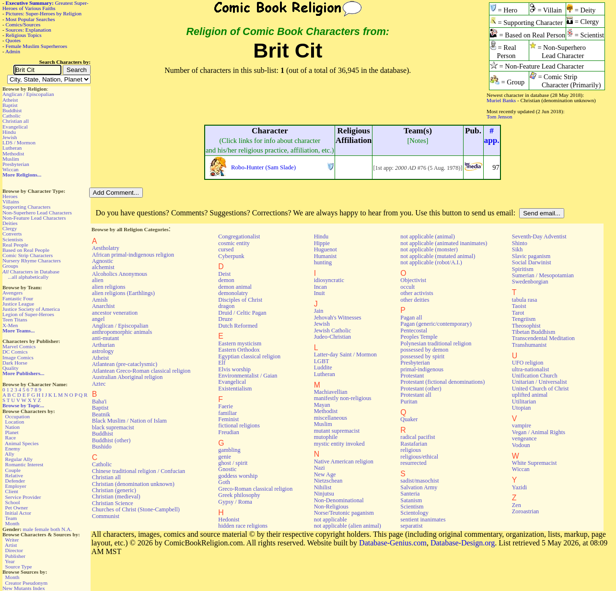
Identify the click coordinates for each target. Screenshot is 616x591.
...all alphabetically (28, 277)
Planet (12, 432)
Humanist (325, 256)
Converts (12, 233)
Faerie (225, 406)
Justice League (18, 304)
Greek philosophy (239, 495)
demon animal (235, 287)
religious (410, 450)
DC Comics (15, 352)
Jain (319, 310)
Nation (12, 427)
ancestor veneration (115, 312)
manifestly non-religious (343, 398)
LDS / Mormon (18, 142)
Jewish (9, 137)
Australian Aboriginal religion (127, 377)
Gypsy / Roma (235, 501)
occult (407, 287)
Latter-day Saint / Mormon (345, 354)
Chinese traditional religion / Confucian (138, 471)
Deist (224, 274)
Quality (10, 368)
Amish (100, 299)
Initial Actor (18, 513)
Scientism (411, 506)
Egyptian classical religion (249, 356)
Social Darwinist (531, 262)
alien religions (109, 287)
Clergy (9, 228)
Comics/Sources (23, 24)
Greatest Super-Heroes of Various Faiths (45, 5)
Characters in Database (30, 271)
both (55, 529)
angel (98, 319)
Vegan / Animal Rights (538, 432)
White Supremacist (534, 463)
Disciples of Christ (240, 299)
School (12, 502)
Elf (221, 362)
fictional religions (239, 425)
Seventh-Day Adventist (539, 236)
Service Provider (23, 497)
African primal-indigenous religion (133, 254)
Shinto (519, 243)
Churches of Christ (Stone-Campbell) (136, 509)
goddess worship (237, 476)
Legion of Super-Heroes (28, 314)
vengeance (524, 438)
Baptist (10, 105)
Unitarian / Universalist (539, 381)
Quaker (409, 419)
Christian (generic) (114, 490)
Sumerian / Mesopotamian (543, 275)
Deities (10, 223)
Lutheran (12, 148)
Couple (13, 470)
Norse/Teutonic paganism (344, 512)
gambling (229, 450)
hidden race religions (242, 525)
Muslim (10, 159)
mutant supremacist (337, 430)
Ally (9, 454)
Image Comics (18, 357)
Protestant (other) (420, 388)
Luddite (323, 367)
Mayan (322, 405)
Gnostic (227, 469)
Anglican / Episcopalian (28, 94)
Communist (105, 516)
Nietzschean (328, 480)
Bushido (102, 446)
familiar (227, 413)
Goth (224, 482)
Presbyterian (15, 164)
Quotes (13, 40)
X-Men (10, 325)
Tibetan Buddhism (533, 332)
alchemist (103, 267)
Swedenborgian (530, 281)
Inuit (319, 293)
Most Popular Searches (30, 19)
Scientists (12, 239)
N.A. (66, 529)
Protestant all (415, 394)
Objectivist (413, 280)
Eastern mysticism (239, 343)
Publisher (15, 556)
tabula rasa (524, 299)
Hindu (9, 132)
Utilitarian (524, 401)
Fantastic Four (17, 298)
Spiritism (523, 269)
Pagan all (411, 317)
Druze (225, 319)
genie (224, 456)
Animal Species (22, 443)
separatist (411, 525)
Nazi (319, 467)
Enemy (13, 448)
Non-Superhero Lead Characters (37, 212)
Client (11, 491)
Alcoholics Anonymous (119, 274)
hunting (323, 262)
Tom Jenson (499, 116)
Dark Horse (14, 363)
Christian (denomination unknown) (133, 484)
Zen (516, 505)
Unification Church (535, 375)
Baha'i (99, 401)
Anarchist (103, 306)
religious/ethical (419, 456)
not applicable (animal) (427, 236)
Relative (14, 475)
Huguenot (325, 249)
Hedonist (228, 519)
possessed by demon (424, 349)
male (28, 529)
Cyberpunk (231, 256)
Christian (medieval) (116, 496)
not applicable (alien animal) (347, 525)
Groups (10, 266)
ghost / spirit (232, 463)
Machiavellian (331, 392)
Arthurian (103, 345)
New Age (325, 474)
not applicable (330, 519)
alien (98, 280)
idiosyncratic (329, 280)
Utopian (521, 407)
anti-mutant (105, 338)
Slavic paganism (531, 256)
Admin (12, 51)
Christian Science (112, 503)
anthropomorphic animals (122, 332)
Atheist (10, 100)
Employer (15, 486)
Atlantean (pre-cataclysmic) (124, 364)
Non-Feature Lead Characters (34, 218)
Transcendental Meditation (543, 338)
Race (10, 437)
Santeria (409, 493)
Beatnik (101, 414)
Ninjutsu (324, 493)
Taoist (519, 306)
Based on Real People (25, 250)
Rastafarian (413, 443)
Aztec (99, 383)
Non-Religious (331, 506)
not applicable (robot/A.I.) (431, 262)
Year (10, 561)
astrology (103, 351)
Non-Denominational (339, 500)
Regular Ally (19, 459)
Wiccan (10, 169)
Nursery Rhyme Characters (31, 260)
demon (226, 280)
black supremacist (113, 427)
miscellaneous (330, 417)
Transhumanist (529, 345)
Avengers (12, 293)
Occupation (17, 416)
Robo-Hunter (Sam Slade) (263, 167)
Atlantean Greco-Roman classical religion (141, 370)
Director (14, 550)
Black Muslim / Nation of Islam (129, 420)
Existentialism (235, 388)
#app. (492, 135)
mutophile (326, 437)
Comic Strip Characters (27, 255)
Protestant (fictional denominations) (442, 381)
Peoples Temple (418, 336)
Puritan (408, 401)
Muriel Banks (501, 100)
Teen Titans (14, 319)
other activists (416, 293)
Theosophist (526, 325)
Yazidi (519, 487)
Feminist (228, 419)
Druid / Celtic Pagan (242, 312)
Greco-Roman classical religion (255, 488)
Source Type (18, 566)
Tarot (518, 312)
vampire (521, 425)
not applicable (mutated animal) (437, 256)
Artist (11, 545)
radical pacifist (417, 437)
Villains (10, 201)
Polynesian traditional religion (435, 343)
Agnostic (102, 261)
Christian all (15, 121)
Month (12, 523)
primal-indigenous (421, 369)
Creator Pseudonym (26, 583)
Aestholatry (105, 248)
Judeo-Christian (332, 336)
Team (11, 518)
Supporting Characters (26, 207)
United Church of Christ (540, 388)
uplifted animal (529, 394)
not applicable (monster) (429, 249)
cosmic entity (234, 243)
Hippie (322, 243)
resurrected (413, 463)
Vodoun (521, 445)
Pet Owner (16, 507)
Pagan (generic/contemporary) (435, 323)
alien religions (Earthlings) (123, 293)
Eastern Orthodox (239, 349)
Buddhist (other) (111, 440)
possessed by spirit (422, 356)
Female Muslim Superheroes (37, 46)
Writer (12, 540)
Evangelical (15, 127)
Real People (15, 245)
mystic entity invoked (339, 443)
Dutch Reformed (237, 325)
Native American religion (343, 461)
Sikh (517, 249)
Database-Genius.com (393, 543)
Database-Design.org (462, 543)
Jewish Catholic (332, 330)
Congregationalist (239, 236)
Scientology (414, 512)
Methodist (13, 153)
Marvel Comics (18, 346)
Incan (320, 287)
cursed (225, 249)
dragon (226, 306)
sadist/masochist (419, 480)
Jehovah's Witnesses (337, 317)
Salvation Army (418, 487)
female (42, 529)
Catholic (11, 115)
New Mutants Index (23, 588)
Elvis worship (234, 369)
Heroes (10, 196)
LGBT (321, 361)
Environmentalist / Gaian (247, 375)
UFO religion (528, 362)
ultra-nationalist (530, 369)
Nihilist (323, 487)
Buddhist (12, 110)
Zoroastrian (525, 511)
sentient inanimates (422, 519)
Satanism (411, 500)
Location (14, 422)
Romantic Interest (24, 464)
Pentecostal (413, 330)
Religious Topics (24, 35)
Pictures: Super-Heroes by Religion (44, 13)
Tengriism (523, 319)
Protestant (412, 375)
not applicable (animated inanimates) (443, 243)
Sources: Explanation (28, 30)
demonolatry (233, 293)
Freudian (228, 432)
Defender (15, 481)
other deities (414, 299)
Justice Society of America (31, 309)
